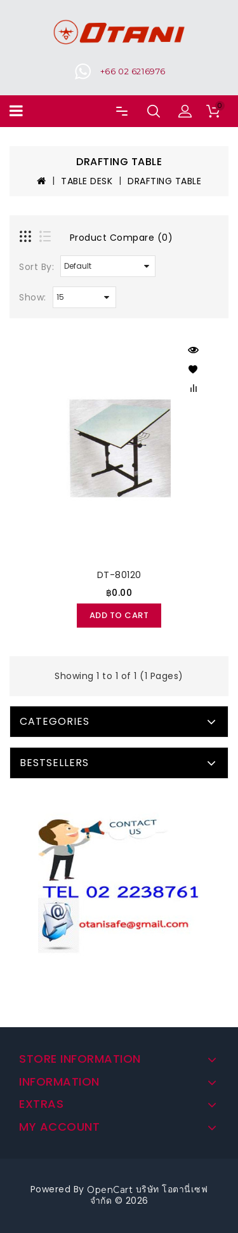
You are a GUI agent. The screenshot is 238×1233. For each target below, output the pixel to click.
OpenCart (110, 1190)
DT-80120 (119, 575)
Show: (32, 297)
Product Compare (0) (121, 237)
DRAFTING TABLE (164, 181)
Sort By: (36, 266)
